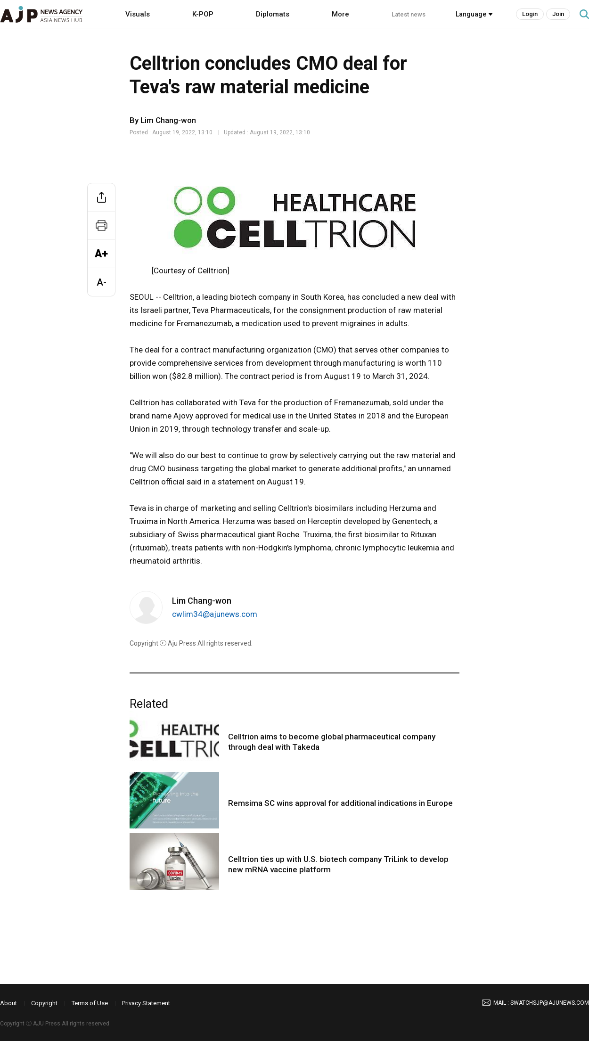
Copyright (44, 1003)
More (340, 14)
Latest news (408, 14)
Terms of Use (90, 1003)
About (8, 1003)
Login (530, 13)
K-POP (202, 14)
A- (101, 282)
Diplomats (272, 14)
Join (558, 13)
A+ (101, 253)
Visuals (137, 14)
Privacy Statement (146, 1003)
